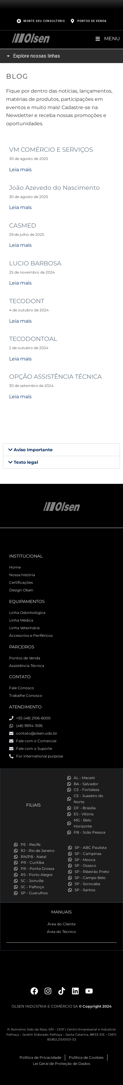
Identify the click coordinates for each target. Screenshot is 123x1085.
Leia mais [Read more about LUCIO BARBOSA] (20, 283)
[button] (61, 450)
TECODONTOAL (33, 338)
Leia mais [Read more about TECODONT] (20, 321)
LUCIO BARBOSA (35, 263)
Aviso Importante (33, 449)
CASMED (22, 225)
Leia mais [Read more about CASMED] (20, 245)
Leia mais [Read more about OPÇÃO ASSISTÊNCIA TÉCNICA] (20, 396)
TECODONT (26, 301)
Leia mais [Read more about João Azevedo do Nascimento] (20, 207)
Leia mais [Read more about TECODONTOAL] (20, 359)
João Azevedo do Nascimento (54, 187)
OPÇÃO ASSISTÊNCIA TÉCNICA (55, 376)
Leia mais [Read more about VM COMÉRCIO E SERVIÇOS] (20, 169)
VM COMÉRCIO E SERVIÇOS (51, 149)
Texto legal (26, 462)
